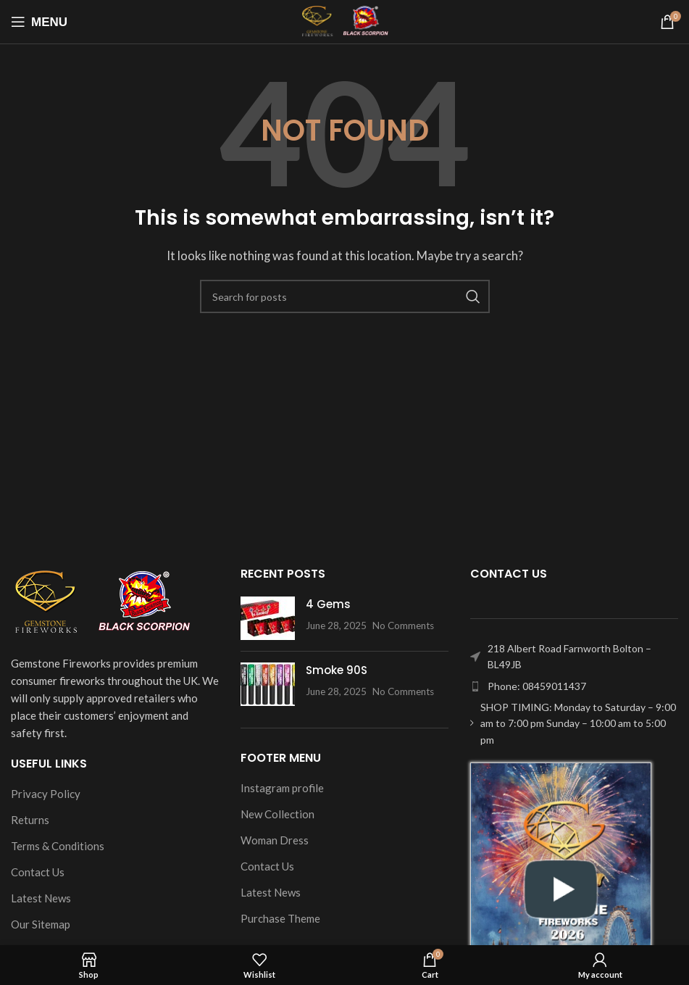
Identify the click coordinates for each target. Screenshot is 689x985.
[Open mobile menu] (39, 21)
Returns (30, 819)
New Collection (277, 813)
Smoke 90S (336, 670)
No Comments (403, 625)
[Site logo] (344, 20)
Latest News (41, 898)
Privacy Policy (45, 793)
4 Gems (328, 604)
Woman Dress (275, 840)
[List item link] (574, 686)
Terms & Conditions (57, 845)
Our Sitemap (40, 924)
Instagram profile (282, 787)
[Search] (345, 296)
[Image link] (101, 600)
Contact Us (37, 871)
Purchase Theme (280, 918)
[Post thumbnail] (268, 618)
